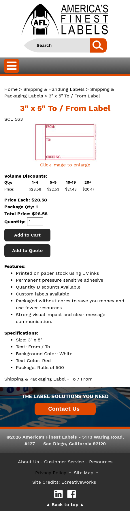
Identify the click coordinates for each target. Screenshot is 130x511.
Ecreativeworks (78, 482)
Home (11, 89)
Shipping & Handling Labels (53, 89)
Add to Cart (27, 235)
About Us (28, 461)
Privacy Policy (50, 472)
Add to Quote (27, 250)
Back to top (65, 504)
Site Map (83, 472)
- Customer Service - (64, 461)
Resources (100, 461)
